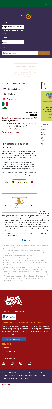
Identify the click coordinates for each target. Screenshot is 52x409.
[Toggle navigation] (45, 4)
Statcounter (5, 384)
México (7, 108)
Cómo (4, 22)
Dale (44, 53)
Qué (3, 47)
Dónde (4, 37)
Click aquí (43, 140)
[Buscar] (20, 53)
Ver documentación (10, 132)
